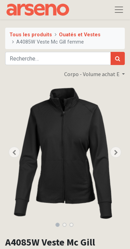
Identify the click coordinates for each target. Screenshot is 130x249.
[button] (14, 152)
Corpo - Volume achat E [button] (92, 74)
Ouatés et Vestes (80, 35)
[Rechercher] (118, 58)
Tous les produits (30, 35)
